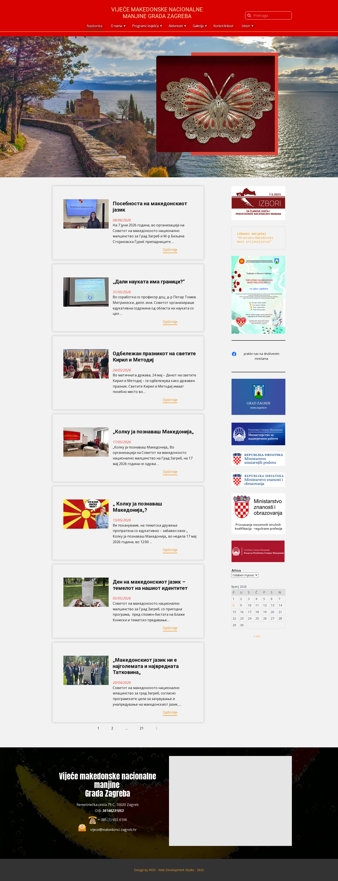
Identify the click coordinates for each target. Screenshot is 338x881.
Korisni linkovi (223, 25)
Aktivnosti (176, 25)
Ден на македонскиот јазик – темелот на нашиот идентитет (150, 585)
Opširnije (170, 249)
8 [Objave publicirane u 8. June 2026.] (233, 605)
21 (142, 728)
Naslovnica (94, 25)
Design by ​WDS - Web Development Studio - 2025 (169, 870)
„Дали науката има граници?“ (149, 282)
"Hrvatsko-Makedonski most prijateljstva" (256, 238)
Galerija (198, 25)
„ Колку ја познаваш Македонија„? (137, 507)
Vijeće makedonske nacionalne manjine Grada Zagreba (157, 12)
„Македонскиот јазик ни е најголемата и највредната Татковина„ (146, 666)
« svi (257, 636)
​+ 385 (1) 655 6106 (107, 820)
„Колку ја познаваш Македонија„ (153, 432)
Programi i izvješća (145, 25)
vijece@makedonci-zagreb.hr (113, 829)
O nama (116, 25)
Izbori (246, 25)
